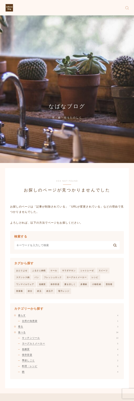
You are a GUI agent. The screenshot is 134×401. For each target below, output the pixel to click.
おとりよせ (21, 270)
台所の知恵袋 (70, 321)
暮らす (68, 316)
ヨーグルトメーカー (77, 277)
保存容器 (55, 284)
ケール (54, 270)
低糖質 (42, 284)
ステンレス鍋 (23, 277)
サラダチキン (69, 270)
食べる (68, 332)
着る (68, 327)
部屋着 (19, 291)
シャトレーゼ (87, 270)
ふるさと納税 (39, 270)
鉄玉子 (49, 291)
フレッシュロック (53, 277)
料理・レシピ (70, 366)
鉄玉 (39, 291)
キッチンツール (70, 338)
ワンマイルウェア (25, 284)
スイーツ (103, 270)
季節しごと (70, 361)
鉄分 (30, 291)
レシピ (95, 277)
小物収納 (96, 284)
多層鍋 (83, 284)
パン (36, 277)
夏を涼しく (70, 284)
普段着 (109, 284)
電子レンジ (63, 291)
